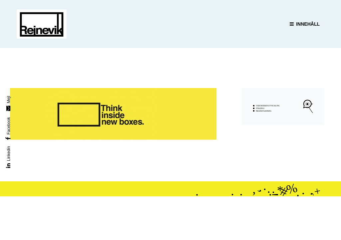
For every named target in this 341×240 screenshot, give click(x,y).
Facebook (8, 126)
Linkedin (8, 153)
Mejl (8, 99)
